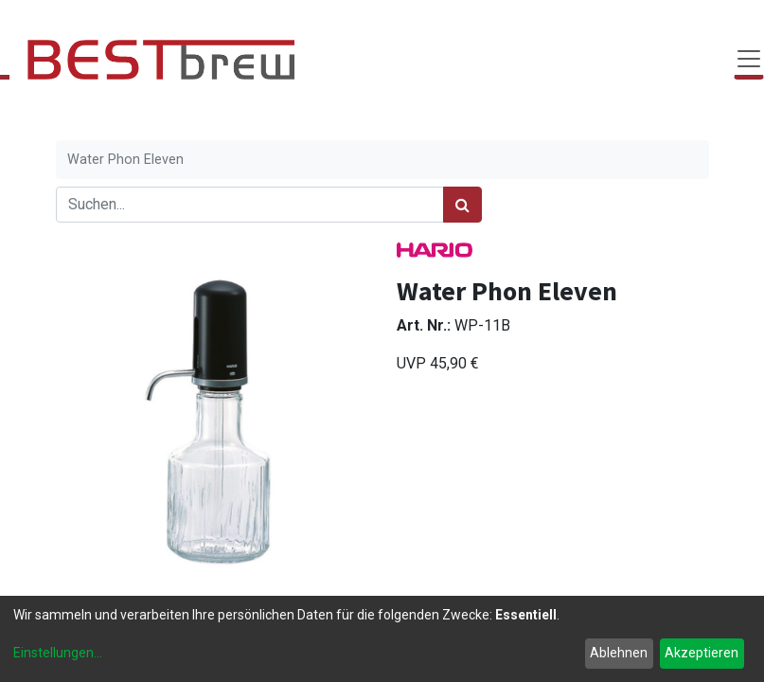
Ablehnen (619, 652)
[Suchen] (462, 205)
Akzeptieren (701, 652)
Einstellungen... (57, 652)
